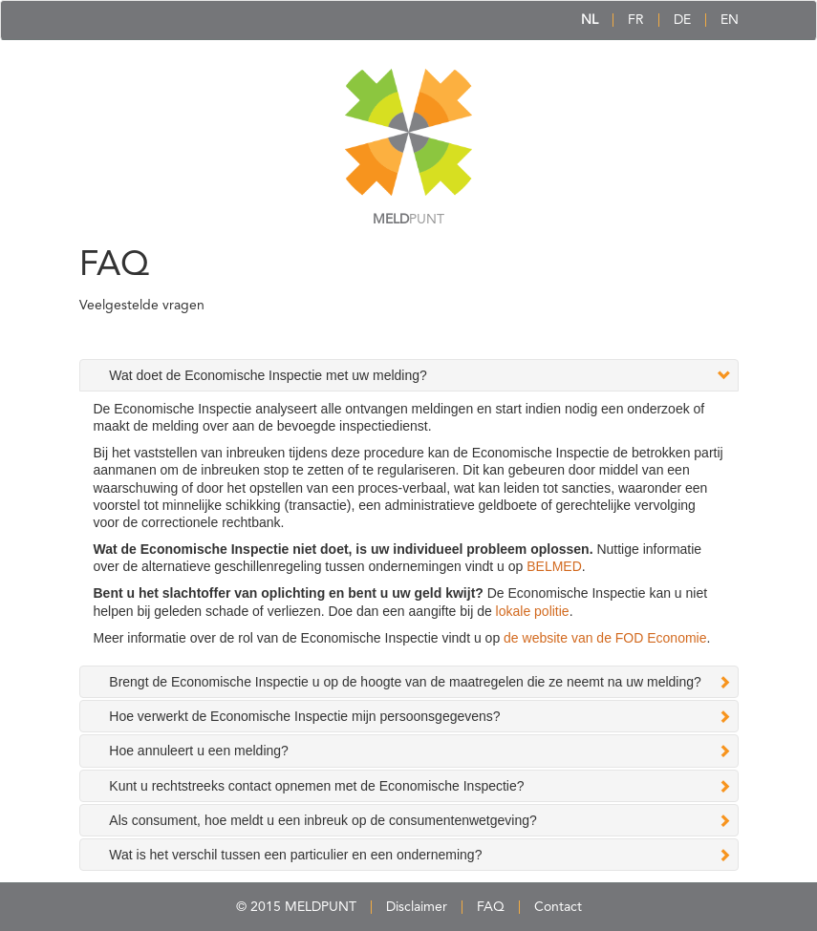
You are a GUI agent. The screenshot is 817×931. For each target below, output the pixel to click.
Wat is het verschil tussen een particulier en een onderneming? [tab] (295, 854)
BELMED (554, 566)
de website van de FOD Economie (605, 637)
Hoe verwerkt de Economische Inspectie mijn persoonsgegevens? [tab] (304, 716)
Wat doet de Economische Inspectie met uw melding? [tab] (268, 375)
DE (682, 20)
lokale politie (533, 611)
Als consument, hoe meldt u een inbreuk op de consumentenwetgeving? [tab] (323, 820)
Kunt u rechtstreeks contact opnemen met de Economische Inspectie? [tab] (316, 785)
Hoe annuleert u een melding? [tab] (199, 750)
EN (729, 20)
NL (589, 20)
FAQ (491, 907)
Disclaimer (416, 907)
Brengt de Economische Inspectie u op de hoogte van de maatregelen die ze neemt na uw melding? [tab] (405, 681)
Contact (558, 907)
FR (636, 20)
